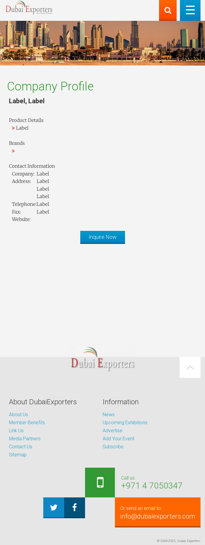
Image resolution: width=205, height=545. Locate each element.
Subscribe (113, 447)
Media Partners (25, 438)
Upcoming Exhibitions (125, 422)
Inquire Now (103, 237)
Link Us (16, 430)
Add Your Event (118, 438)
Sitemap (18, 455)
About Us (18, 414)
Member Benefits (27, 422)
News (109, 414)
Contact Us (20, 447)
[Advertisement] (102, 290)
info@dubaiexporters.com (157, 512)
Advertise (112, 430)
